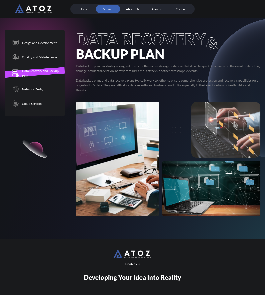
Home (83, 9)
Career (157, 9)
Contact (181, 9)
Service (108, 9)
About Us (132, 9)
